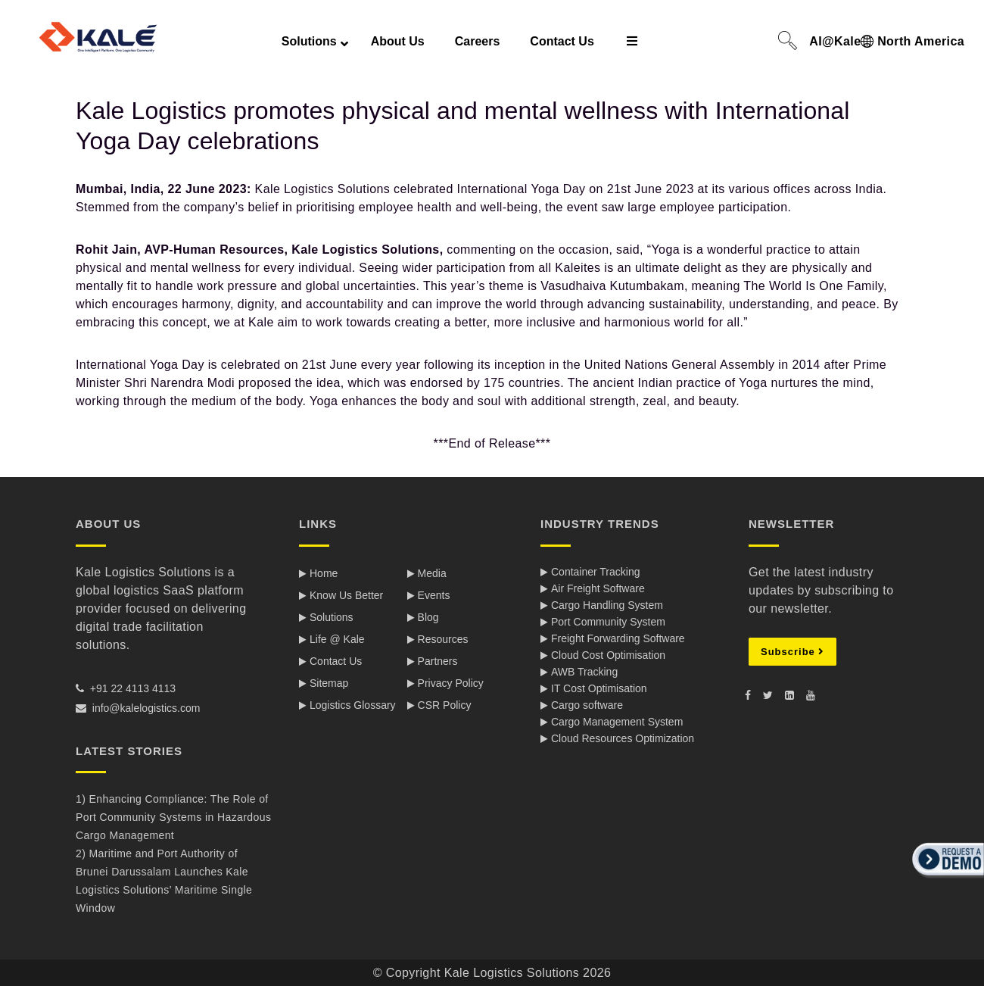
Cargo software (587, 705)
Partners (438, 661)
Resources (443, 639)
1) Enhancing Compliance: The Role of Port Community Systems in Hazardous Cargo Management (173, 817)
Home (324, 573)
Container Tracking (595, 572)
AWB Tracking (584, 672)
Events (434, 595)
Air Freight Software (598, 588)
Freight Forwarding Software (618, 638)
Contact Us (336, 661)
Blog (428, 617)
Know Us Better (346, 595)
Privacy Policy (451, 683)
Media (432, 573)
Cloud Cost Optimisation (608, 655)
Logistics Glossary (353, 705)
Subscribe (792, 651)
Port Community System (608, 622)
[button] (946, 879)
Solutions (331, 617)
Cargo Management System (617, 722)
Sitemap (329, 683)
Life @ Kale (337, 639)
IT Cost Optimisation (599, 688)
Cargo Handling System (607, 605)
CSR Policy (445, 705)
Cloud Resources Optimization (622, 738)
